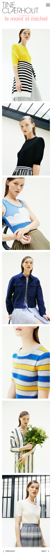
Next (44, 551)
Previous (10, 551)
